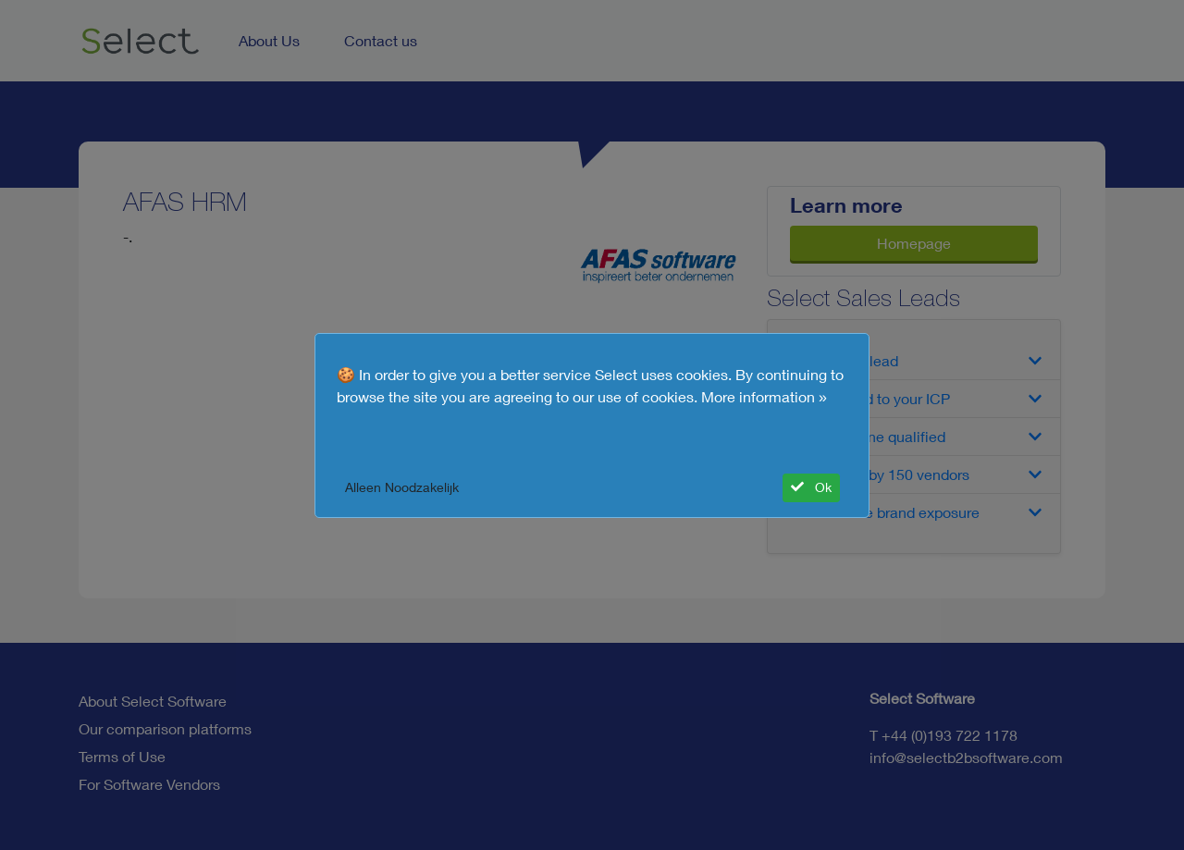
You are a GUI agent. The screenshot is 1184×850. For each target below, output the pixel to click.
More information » (764, 396)
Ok (811, 487)
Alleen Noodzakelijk (402, 487)
